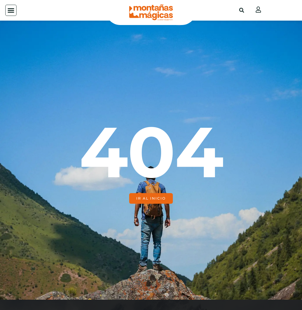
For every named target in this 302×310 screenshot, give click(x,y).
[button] (11, 10)
